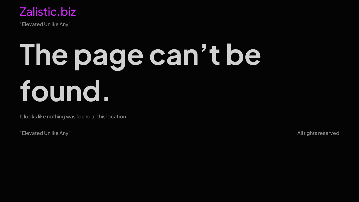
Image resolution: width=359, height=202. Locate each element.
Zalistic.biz (48, 11)
